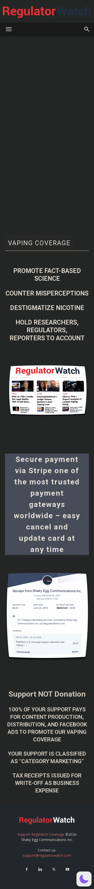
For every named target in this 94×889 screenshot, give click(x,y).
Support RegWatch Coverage (41, 834)
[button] (9, 29)
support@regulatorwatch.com (47, 855)
